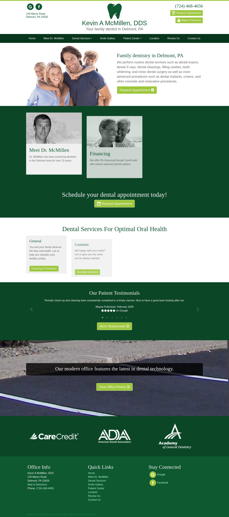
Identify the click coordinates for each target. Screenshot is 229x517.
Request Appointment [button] (135, 90)
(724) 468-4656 (45, 488)
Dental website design (38, 514)
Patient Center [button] (131, 38)
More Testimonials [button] (114, 326)
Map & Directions (37, 484)
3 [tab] (112, 317)
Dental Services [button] (81, 38)
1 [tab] (102, 317)
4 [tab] (116, 317)
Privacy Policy (89, 514)
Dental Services (97, 480)
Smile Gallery (107, 38)
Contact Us (194, 38)
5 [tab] (121, 317)
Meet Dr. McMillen (54, 38)
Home (32, 38)
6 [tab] (126, 317)
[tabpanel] (114, 307)
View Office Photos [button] (114, 387)
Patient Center (96, 488)
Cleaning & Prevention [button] (44, 278)
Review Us (173, 38)
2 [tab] (107, 317)
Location (154, 38)
